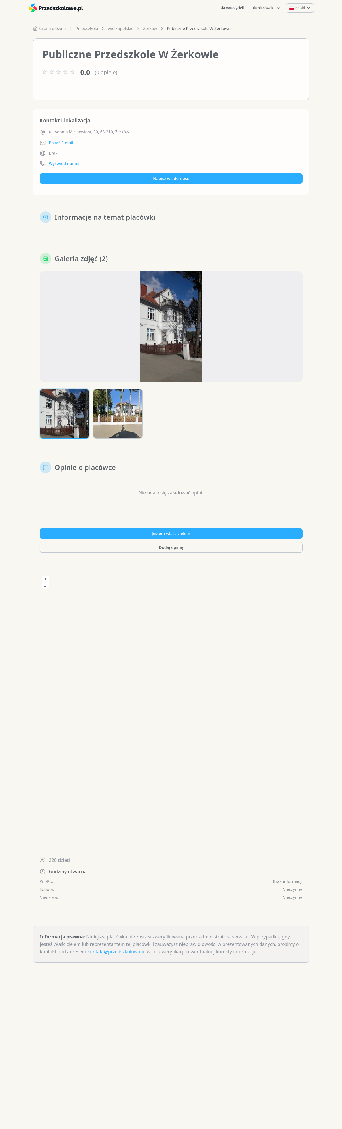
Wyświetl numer (64, 163)
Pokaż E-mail (61, 142)
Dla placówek (266, 7)
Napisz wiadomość (171, 178)
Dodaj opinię (171, 547)
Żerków (150, 28)
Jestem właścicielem (171, 533)
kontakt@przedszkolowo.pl (116, 951)
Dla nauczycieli (232, 7)
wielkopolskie (120, 28)
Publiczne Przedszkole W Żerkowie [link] (199, 28)
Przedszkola (86, 28)
